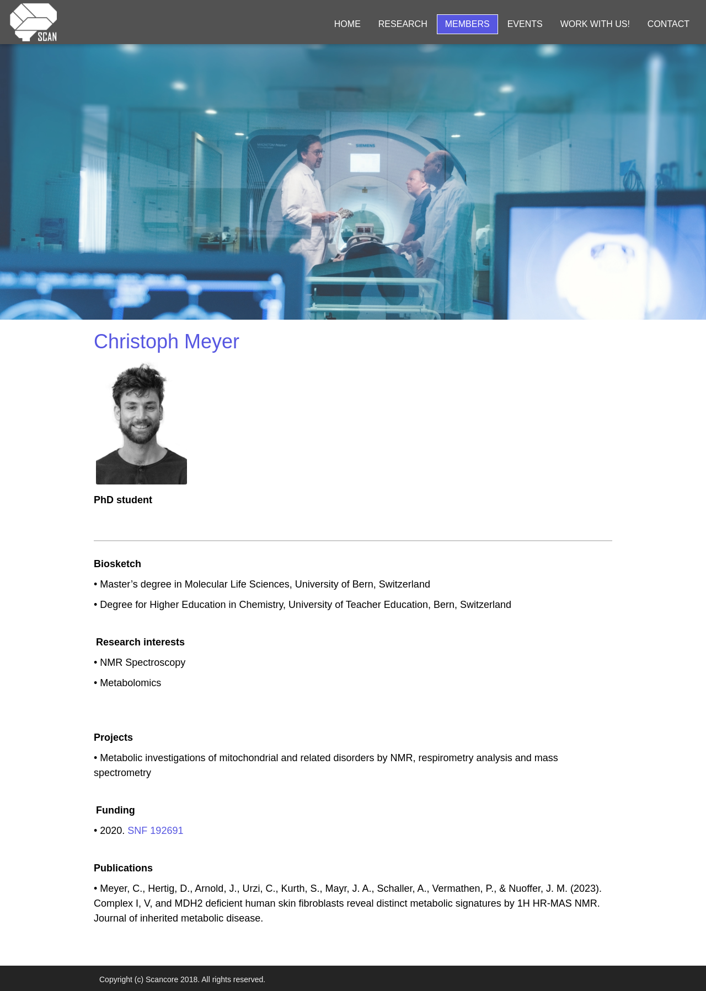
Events (525, 24)
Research (402, 24)
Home (347, 24)
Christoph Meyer (166, 341)
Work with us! (595, 24)
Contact (668, 24)
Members (467, 24)
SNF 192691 (155, 830)
